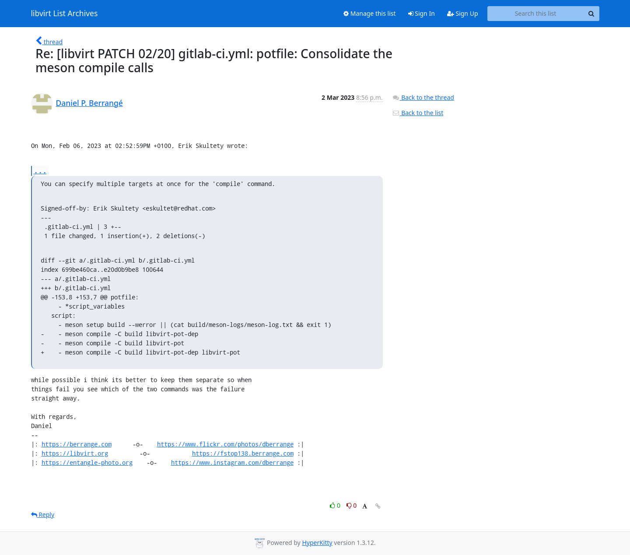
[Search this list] (535, 13)
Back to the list (418, 113)
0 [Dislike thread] (351, 505)
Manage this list (369, 13)
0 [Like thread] (336, 505)
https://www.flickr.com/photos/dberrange (225, 444)
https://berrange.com (77, 444)
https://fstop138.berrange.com (243, 453)
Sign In (421, 13)
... (40, 170)
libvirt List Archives (64, 13)
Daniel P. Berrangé (89, 103)
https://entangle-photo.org (87, 462)
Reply (43, 514)
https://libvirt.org (75, 453)
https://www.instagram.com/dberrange (232, 462)
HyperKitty (317, 542)
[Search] (591, 13)
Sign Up (462, 13)
